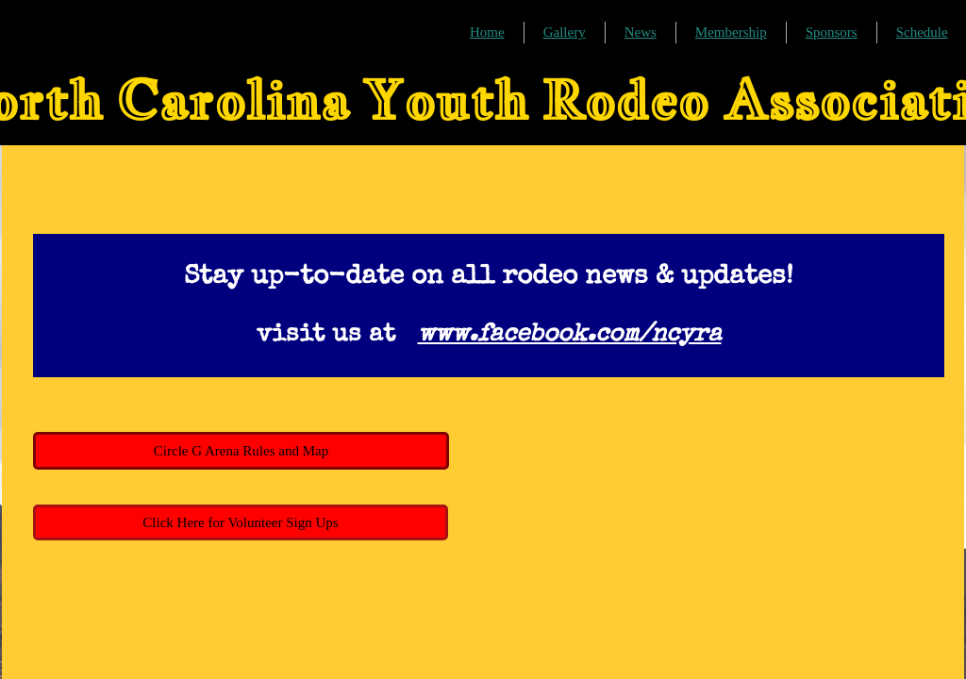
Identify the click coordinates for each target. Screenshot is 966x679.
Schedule (922, 32)
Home (487, 32)
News (641, 32)
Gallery (564, 32)
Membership (731, 32)
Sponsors (832, 32)
